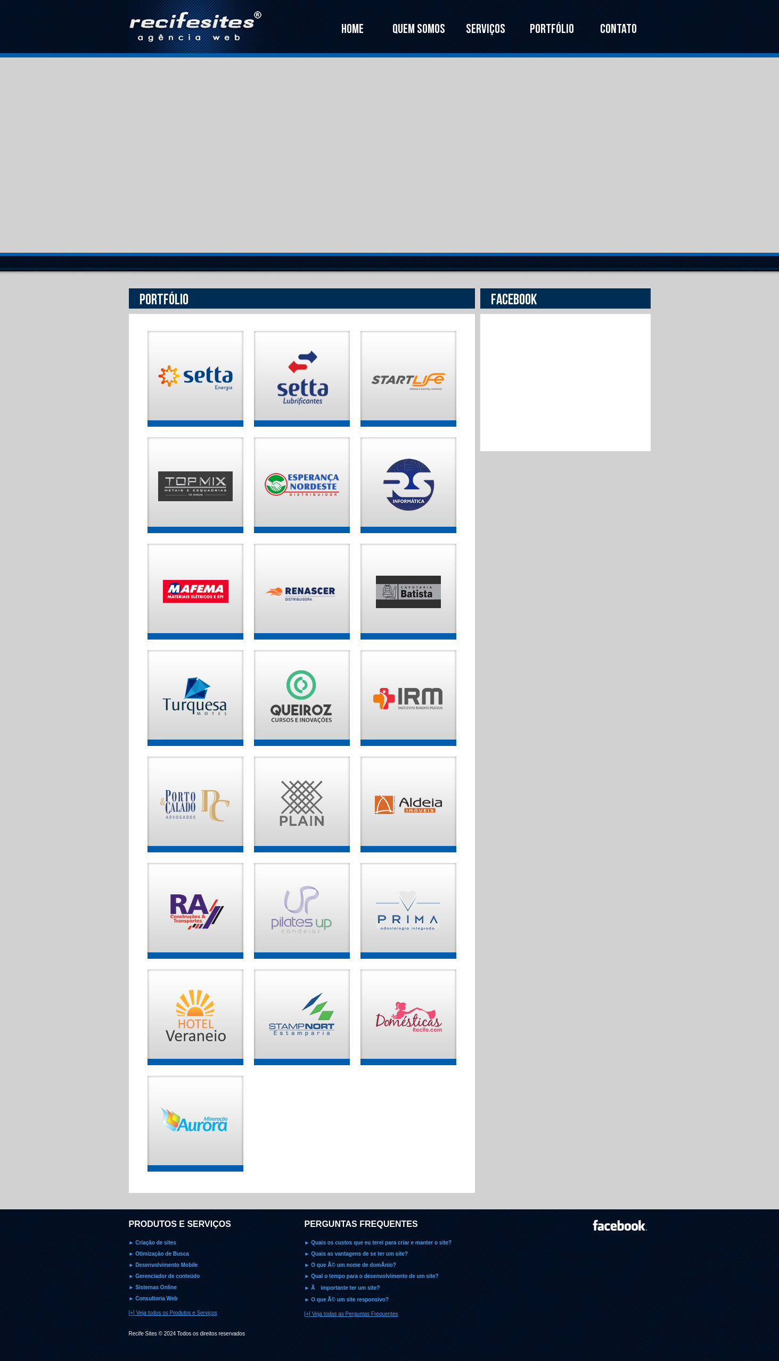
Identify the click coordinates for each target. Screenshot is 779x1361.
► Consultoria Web (153, 1298)
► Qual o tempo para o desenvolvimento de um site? (372, 1276)
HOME (352, 29)
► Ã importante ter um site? (342, 1288)
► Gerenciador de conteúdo (164, 1276)
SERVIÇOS (485, 29)
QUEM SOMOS (418, 29)
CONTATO (618, 29)
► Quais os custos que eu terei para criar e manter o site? (378, 1243)
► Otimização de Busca (159, 1254)
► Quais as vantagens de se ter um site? (356, 1254)
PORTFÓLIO (552, 29)
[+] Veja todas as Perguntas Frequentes (351, 1314)
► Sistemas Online (153, 1287)
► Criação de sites (152, 1243)
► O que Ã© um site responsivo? (347, 1299)
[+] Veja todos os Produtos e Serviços (173, 1313)
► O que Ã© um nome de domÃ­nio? (350, 1265)
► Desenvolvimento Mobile (163, 1265)
